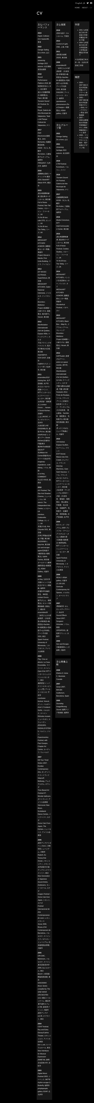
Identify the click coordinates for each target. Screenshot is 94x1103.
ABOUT (85, 8)
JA (84, 3)
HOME (77, 8)
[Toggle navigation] (21, 14)
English (78, 3)
